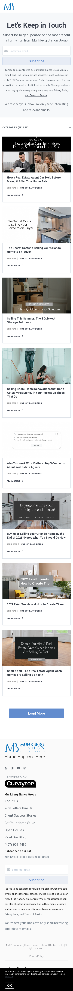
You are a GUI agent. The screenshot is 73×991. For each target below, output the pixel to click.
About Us (11, 801)
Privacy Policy (36, 956)
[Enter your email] (40, 51)
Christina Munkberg (32, 188)
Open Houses (14, 830)
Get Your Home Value (20, 822)
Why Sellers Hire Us (18, 808)
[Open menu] (68, 6)
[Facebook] (6, 768)
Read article (15, 195)
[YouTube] (18, 768)
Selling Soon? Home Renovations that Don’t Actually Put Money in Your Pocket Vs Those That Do (36, 392)
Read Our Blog (15, 837)
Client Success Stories (20, 815)
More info (9, 976)
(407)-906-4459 (15, 844)
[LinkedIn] (12, 768)
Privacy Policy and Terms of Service (23, 914)
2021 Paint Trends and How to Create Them (35, 604)
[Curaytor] (20, 786)
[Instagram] (25, 768)
